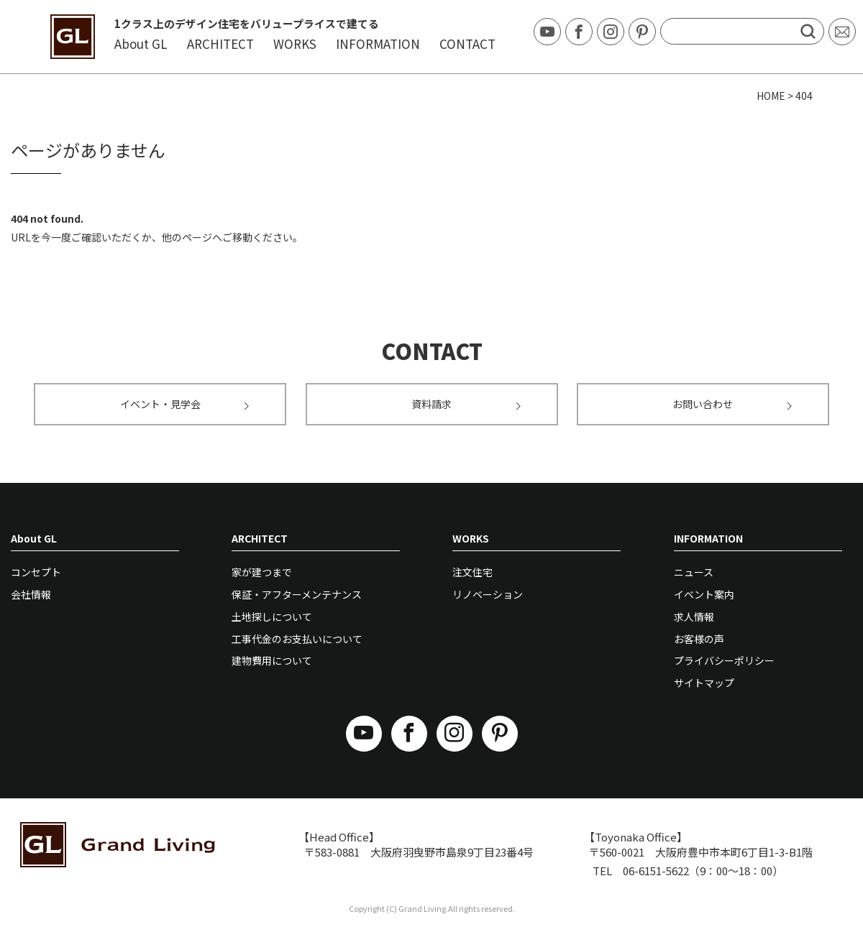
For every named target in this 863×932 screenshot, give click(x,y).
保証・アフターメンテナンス (297, 594)
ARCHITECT (220, 43)
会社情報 (31, 594)
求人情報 (694, 616)
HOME (771, 95)
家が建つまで (262, 572)
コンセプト (36, 572)
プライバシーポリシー (724, 660)
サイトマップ (704, 682)
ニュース (693, 572)
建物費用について (272, 660)
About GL (141, 43)
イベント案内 (704, 594)
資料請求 (466, 404)
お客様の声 (699, 639)
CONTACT (467, 43)
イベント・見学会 (185, 404)
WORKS (294, 43)
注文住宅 (472, 572)
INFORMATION (378, 43)
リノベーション (487, 594)
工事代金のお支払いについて (297, 639)
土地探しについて (272, 616)
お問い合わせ (732, 404)
